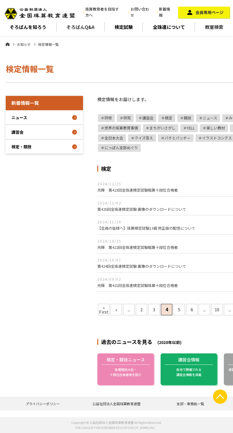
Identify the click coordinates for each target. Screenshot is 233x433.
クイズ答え (144, 138)
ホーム (7, 44)
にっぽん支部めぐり (121, 147)
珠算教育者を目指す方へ (102, 12)
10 (217, 309)
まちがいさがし (162, 128)
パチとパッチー (178, 138)
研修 (108, 118)
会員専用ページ (210, 12)
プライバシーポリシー (42, 403)
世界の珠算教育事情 (121, 128)
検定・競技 (21, 146)
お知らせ (24, 44)
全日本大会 (113, 138)
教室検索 (214, 26)
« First (103, 309)
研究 (127, 118)
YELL (191, 128)
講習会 (147, 118)
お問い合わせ (140, 12)
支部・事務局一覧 (190, 403)
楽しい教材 (215, 128)
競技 (187, 118)
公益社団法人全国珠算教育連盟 (116, 403)
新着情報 (164, 12)
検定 (168, 118)
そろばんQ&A (80, 26)
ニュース (210, 118)
